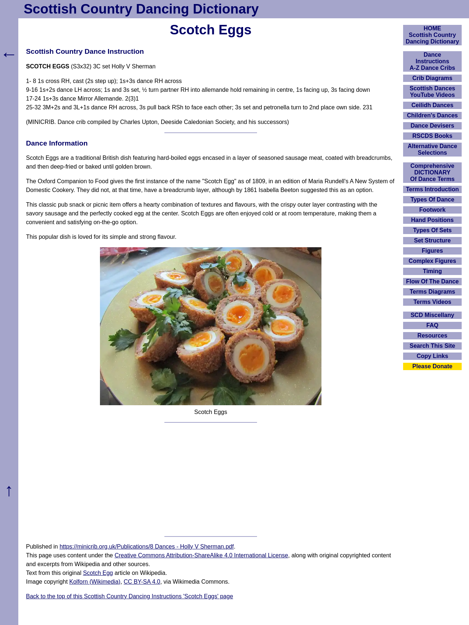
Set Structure (432, 240)
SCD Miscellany (432, 315)
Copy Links (432, 356)
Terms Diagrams (432, 292)
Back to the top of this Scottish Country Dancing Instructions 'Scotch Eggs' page (129, 596)
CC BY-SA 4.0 (142, 582)
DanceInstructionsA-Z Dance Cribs (432, 61)
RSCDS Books (432, 136)
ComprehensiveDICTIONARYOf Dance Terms (432, 172)
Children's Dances (432, 115)
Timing (432, 271)
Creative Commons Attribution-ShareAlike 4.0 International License (201, 555)
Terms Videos (432, 302)
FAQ (433, 325)
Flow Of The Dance (432, 281)
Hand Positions (432, 220)
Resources (432, 335)
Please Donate (432, 366)
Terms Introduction (432, 189)
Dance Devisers (432, 126)
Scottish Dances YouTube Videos (432, 91)
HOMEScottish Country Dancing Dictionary (432, 35)
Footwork (432, 210)
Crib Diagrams (432, 78)
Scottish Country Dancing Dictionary (141, 8)
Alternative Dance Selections (432, 149)
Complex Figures (432, 261)
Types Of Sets (432, 230)
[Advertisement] (210, 479)
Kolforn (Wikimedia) (94, 582)
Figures (432, 251)
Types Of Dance (432, 199)
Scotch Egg (98, 573)
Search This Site (432, 346)
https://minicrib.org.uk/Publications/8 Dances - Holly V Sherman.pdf (147, 546)
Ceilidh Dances (433, 105)
